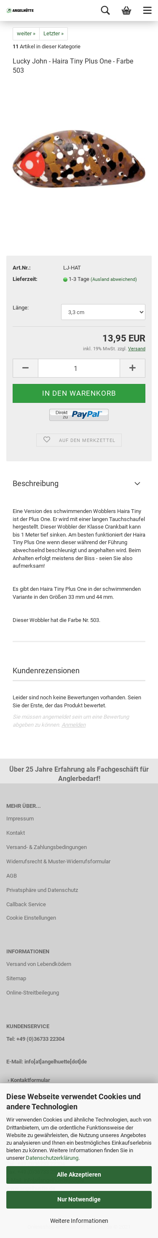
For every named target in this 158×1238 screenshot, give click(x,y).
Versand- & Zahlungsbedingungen (46, 847)
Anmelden (74, 725)
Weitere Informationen (79, 1220)
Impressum (20, 818)
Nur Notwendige (79, 1199)
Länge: (21, 307)
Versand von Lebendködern (38, 964)
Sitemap (16, 978)
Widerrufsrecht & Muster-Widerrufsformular (58, 861)
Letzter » (53, 33)
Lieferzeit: (25, 279)
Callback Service (26, 904)
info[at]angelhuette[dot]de (55, 1061)
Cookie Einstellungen (31, 918)
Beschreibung (36, 483)
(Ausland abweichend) (114, 279)
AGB (11, 876)
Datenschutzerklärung (52, 1158)
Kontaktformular (30, 1080)
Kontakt (15, 833)
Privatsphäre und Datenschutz (42, 890)
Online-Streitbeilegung (32, 992)
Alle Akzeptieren (79, 1174)
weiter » (26, 33)
